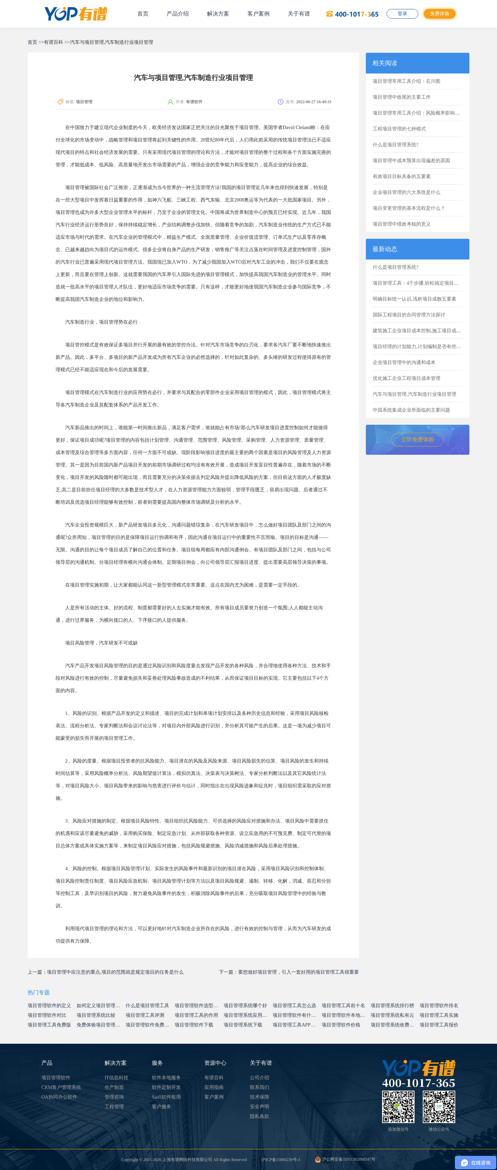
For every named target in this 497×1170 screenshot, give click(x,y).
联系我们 (259, 1087)
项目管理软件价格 (341, 1025)
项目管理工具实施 (439, 1015)
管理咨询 (114, 1097)
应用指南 (214, 1087)
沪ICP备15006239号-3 (280, 1159)
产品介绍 (178, 14)
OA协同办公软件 (59, 1097)
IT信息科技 (116, 1077)
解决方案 (218, 14)
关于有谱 (299, 14)
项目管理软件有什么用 (297, 1015)
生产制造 (114, 1087)
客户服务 (161, 1106)
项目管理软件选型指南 (199, 1005)
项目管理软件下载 (194, 1025)
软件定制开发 (166, 1087)
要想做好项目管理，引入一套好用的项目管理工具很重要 (298, 972)
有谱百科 (53, 42)
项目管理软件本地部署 (346, 1015)
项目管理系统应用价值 (248, 1015)
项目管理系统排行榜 (392, 1005)
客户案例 (258, 14)
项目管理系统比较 (96, 1015)
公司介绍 (259, 1077)
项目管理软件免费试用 (150, 1025)
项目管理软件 (55, 1077)
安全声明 (259, 1106)
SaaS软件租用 (166, 1097)
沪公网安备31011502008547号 (345, 1159)
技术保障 (259, 1097)
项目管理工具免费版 (49, 1025)
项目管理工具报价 (439, 1025)
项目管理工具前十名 (343, 1005)
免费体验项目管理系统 (101, 1025)
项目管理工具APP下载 (296, 1025)
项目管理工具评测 (145, 1015)
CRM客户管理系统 (61, 1087)
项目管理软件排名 (439, 1005)
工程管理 (114, 1106)
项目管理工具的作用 (196, 1015)
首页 (142, 14)
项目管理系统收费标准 (395, 1025)
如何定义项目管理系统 (101, 1005)
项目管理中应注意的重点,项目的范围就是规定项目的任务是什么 (115, 972)
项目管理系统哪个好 (245, 1005)
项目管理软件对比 (47, 1015)
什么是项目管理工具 (147, 1005)
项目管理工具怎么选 (294, 1005)
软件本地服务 (166, 1077)
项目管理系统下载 (243, 1025)
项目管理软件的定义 (49, 1005)
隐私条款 (259, 1116)
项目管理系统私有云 (392, 1015)
